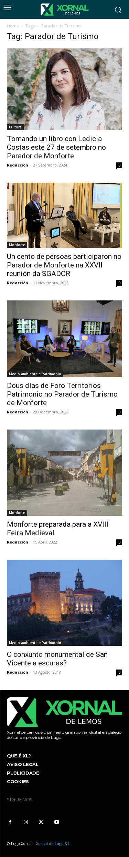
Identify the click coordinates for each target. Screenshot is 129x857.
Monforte (17, 244)
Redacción (17, 165)
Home (13, 26)
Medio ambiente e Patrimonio (35, 374)
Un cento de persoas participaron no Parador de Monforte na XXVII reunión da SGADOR (64, 265)
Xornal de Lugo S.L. (53, 843)
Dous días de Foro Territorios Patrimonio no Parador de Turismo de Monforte (62, 394)
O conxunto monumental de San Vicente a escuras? (57, 658)
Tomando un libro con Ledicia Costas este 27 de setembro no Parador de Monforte (56, 147)
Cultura (15, 127)
